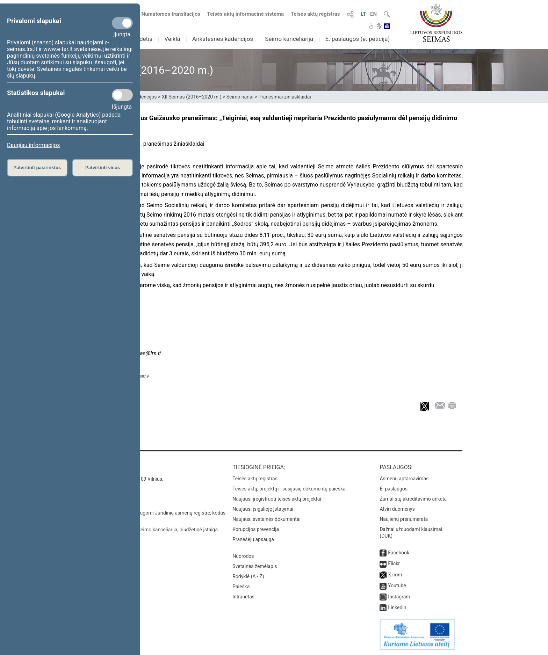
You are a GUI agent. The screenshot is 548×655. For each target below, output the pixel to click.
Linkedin (397, 607)
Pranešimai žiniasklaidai (284, 97)
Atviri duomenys (397, 509)
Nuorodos (243, 556)
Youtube (397, 585)
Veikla (172, 38)
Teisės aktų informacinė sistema (245, 14)
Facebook (398, 552)
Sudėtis (143, 38)
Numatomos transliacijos (167, 14)
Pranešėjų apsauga (253, 539)
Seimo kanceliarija (289, 38)
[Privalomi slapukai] (122, 23)
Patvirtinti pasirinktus (37, 167)
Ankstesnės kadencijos (222, 38)
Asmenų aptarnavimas (404, 478)
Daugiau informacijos (33, 145)
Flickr (394, 563)
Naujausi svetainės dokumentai (266, 519)
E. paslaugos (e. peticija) (357, 38)
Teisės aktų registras (315, 14)
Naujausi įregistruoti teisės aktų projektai (276, 499)
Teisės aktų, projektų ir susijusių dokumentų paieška (288, 489)
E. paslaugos (394, 489)
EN (373, 14)
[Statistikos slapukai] (122, 95)
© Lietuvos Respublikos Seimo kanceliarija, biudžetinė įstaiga (151, 529)
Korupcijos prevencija (255, 529)
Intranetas (243, 596)
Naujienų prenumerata (404, 519)
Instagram (399, 596)
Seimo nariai (239, 97)
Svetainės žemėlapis (254, 566)
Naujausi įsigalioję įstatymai (262, 509)
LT (363, 14)
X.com (395, 574)
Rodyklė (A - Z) (248, 576)
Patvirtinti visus (102, 167)
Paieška (241, 586)
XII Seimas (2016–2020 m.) (192, 97)
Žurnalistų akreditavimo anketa (413, 499)
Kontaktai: (100, 467)
